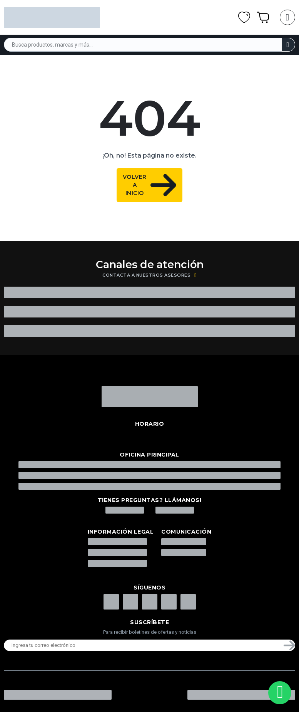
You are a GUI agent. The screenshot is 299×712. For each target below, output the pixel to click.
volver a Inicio (149, 185)
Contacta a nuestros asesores (149, 275)
